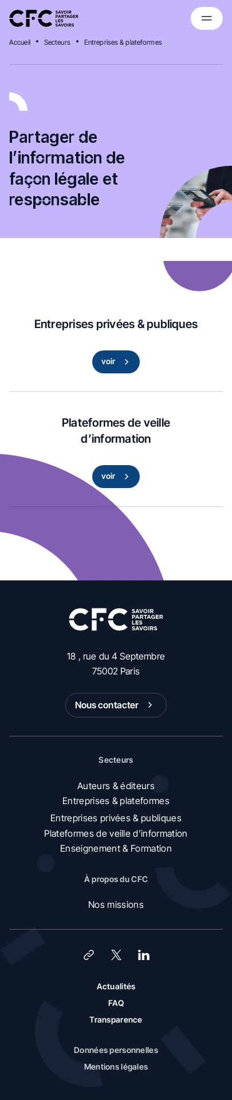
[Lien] (89, 955)
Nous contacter (116, 705)
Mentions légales (116, 1066)
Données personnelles (116, 1050)
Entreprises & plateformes (123, 42)
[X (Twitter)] (116, 955)
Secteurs (57, 42)
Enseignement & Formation (116, 848)
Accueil (19, 42)
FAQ (116, 1003)
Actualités (116, 986)
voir (117, 362)
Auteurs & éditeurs (116, 785)
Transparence (115, 1019)
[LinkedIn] (144, 955)
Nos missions (116, 904)
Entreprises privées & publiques (116, 818)
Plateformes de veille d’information (115, 833)
